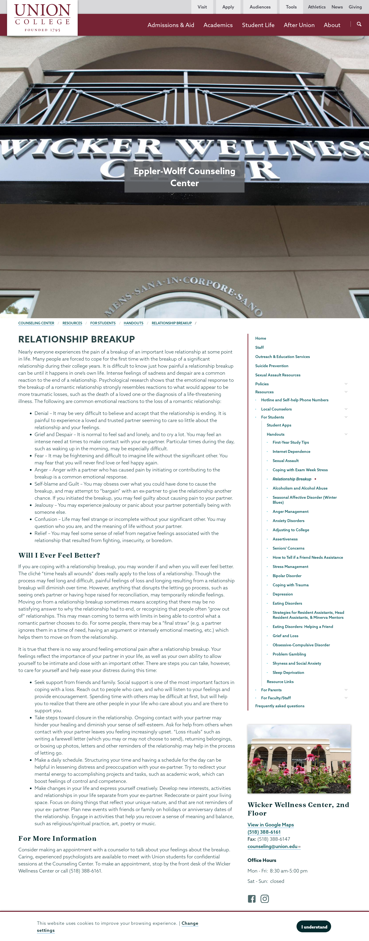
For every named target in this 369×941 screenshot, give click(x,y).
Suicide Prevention (272, 365)
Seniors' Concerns (289, 548)
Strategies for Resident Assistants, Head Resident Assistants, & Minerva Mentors (308, 615)
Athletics (317, 7)
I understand (314, 927)
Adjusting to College (291, 529)
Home (260, 338)
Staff (259, 347)
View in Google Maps (271, 824)
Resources (72, 323)
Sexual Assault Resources (278, 375)
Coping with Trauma (291, 585)
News (337, 7)
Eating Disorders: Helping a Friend (303, 626)
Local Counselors (276, 409)
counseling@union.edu (274, 846)
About (332, 24)
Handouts (133, 323)
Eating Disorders (287, 603)
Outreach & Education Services (282, 356)
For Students (103, 323)
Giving (355, 7)
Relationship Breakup (172, 323)
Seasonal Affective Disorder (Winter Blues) (305, 500)
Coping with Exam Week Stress (300, 469)
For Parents (271, 690)
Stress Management (290, 566)
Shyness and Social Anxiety (297, 663)
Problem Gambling (289, 654)
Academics (218, 24)
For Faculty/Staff (276, 698)
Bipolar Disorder (287, 575)
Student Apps (279, 425)
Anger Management (291, 511)
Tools (291, 7)
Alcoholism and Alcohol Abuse (300, 488)
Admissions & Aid (171, 24)
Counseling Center (36, 323)
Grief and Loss (285, 635)
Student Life (258, 24)
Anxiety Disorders (289, 520)
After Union (299, 24)
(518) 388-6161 (264, 832)
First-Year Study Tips (291, 442)
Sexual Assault (286, 460)
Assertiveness (285, 539)
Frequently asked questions (280, 706)
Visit (202, 7)
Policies (262, 384)
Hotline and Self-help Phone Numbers (295, 400)
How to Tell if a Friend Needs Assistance (308, 557)
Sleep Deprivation (288, 672)
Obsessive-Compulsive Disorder (301, 645)
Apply (228, 7)
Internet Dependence (291, 451)
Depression (283, 594)
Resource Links (280, 681)
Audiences (260, 7)
